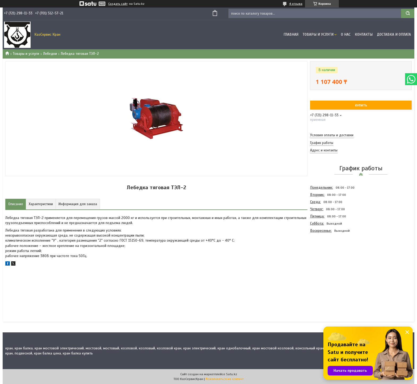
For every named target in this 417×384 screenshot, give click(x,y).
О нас (346, 34)
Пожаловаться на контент (225, 379)
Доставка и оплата (394, 34)
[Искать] (407, 13)
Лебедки (50, 53)
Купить (361, 105)
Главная (290, 34)
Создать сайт (118, 4)
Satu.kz (231, 374)
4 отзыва (295, 4)
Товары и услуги (318, 34)
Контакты (364, 34)
